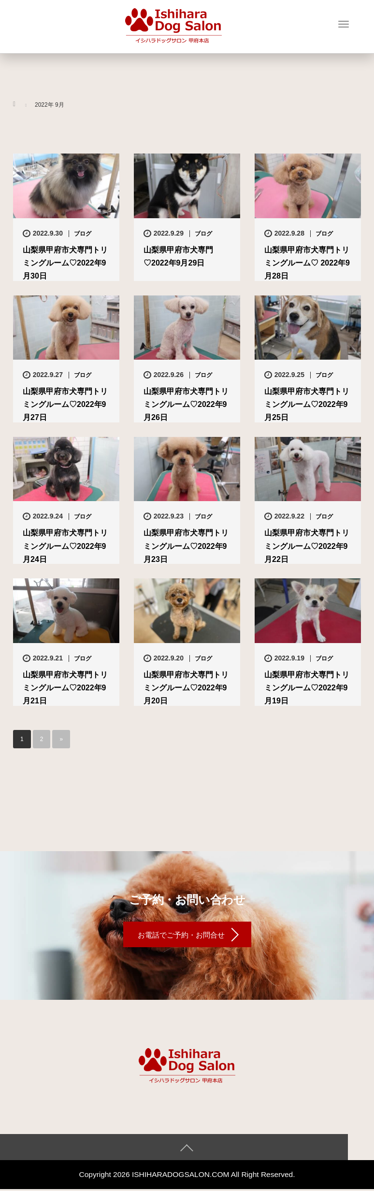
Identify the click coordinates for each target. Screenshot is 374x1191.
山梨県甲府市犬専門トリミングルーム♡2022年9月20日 (186, 688)
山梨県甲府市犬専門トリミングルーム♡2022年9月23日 (186, 546)
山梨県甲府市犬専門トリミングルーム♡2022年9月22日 (306, 546)
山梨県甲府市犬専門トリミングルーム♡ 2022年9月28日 (307, 263)
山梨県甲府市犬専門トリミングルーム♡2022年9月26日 (186, 404)
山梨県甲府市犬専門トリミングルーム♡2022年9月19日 (306, 688)
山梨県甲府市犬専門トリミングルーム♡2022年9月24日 (65, 546)
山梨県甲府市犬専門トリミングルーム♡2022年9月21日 (65, 688)
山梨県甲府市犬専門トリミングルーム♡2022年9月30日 (65, 263)
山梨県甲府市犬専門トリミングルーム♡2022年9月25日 (306, 404)
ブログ (82, 233)
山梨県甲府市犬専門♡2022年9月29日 (178, 256)
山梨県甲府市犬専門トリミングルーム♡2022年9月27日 (65, 404)
